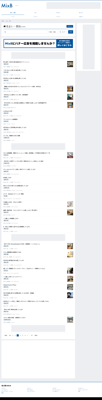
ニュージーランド (31, 387)
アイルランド (81, 384)
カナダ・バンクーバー (83, 386)
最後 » (36, 331)
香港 (2, 389)
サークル (82, 13)
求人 (20, 13)
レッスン (57, 13)
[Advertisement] (74, 5)
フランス (29, 384)
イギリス (3, 384)
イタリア (54, 384)
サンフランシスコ (56, 386)
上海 (79, 387)
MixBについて (4, 396)
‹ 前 (10, 331)
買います (44, 13)
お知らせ (94, 13)
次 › (32, 331)
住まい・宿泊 (7, 13)
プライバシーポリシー (18, 396)
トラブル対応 (10, 396)
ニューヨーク (4, 386)
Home (2, 17)
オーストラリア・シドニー (7, 387)
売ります (32, 13)
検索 (70, 28)
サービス (69, 13)
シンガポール (55, 387)
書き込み (69, 22)
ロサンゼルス (30, 386)
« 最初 (5, 331)
